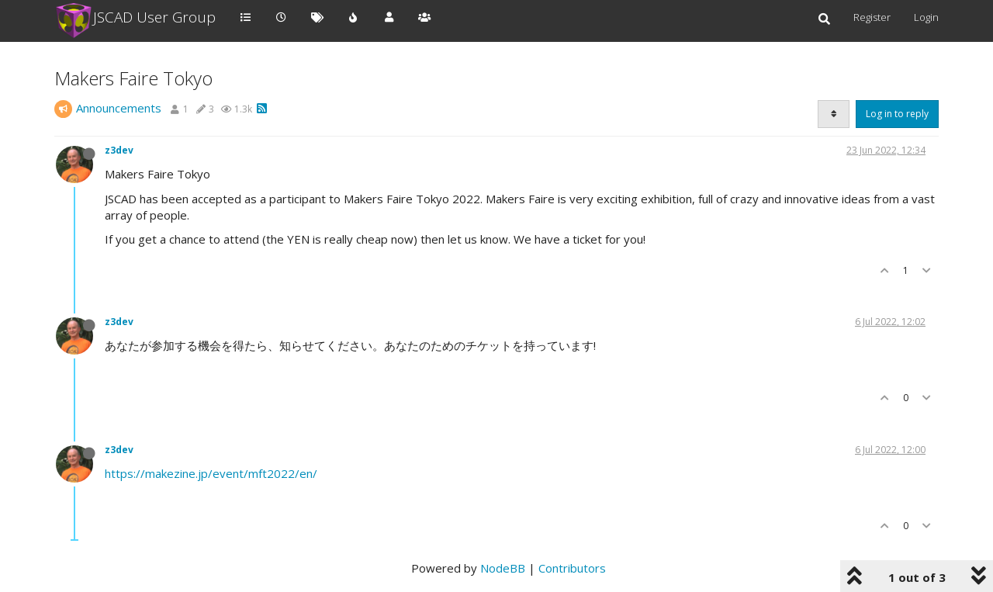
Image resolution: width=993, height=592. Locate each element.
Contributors (572, 568)
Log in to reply (897, 113)
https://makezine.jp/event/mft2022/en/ (211, 473)
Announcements (118, 108)
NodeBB (502, 568)
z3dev (119, 150)
